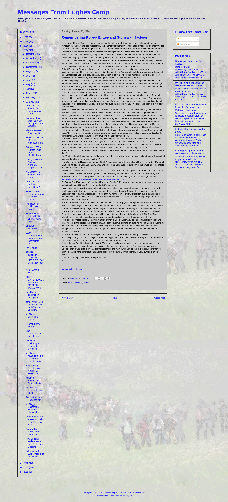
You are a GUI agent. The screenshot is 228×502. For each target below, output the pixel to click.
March (29, 93)
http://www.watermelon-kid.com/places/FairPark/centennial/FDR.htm (93, 179)
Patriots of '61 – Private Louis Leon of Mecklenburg (33, 151)
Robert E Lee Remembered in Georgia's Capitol (35, 195)
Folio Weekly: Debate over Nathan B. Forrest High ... (34, 369)
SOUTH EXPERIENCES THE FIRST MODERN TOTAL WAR (35, 282)
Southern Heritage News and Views (83, 282)
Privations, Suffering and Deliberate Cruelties (33, 344)
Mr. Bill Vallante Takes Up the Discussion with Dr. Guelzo (189, 84)
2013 (26, 463)
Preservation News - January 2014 (34, 390)
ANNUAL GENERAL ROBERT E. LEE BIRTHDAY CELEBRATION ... (35, 259)
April (28, 89)
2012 (26, 467)
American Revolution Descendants (33, 380)
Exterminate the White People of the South (35, 454)
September (32, 67)
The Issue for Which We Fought (32, 206)
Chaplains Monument (32, 227)
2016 (26, 41)
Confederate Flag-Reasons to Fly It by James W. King (35, 420)
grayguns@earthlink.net (73, 269)
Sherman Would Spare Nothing (34, 131)
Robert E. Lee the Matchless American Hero (34, 140)
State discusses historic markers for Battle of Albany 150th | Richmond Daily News (191, 107)
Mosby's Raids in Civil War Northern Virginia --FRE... (35, 163)
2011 (26, 472)
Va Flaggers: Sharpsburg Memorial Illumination (32, 408)
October (30, 62)
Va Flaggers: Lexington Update (32, 317)
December (31, 54)
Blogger (128, 496)
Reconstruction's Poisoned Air (34, 398)
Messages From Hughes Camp (63, 12)
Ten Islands (31, 248)
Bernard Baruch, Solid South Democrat (34, 432)
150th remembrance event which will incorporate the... (34, 238)
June (28, 80)
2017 (26, 37)
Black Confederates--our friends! (34, 334)
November (31, 58)
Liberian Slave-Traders (33, 325)
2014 (26, 50)
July (28, 75)
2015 (26, 45)
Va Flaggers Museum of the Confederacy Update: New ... (34, 357)
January (30, 102)
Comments (183, 44)
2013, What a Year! (32, 271)
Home (114, 297)
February (31, 97)
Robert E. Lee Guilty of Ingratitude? (33, 184)
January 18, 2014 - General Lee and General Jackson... (34, 306)
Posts (181, 39)
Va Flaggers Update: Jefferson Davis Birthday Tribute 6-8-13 (190, 152)
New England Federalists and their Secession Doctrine (34, 443)
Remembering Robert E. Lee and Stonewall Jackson (34, 217)
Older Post (159, 297)
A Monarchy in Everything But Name (34, 175)
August (30, 71)
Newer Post (67, 297)
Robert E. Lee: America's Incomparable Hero (34, 109)
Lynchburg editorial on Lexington (32, 295)
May (28, 84)
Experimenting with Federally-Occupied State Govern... (34, 122)
